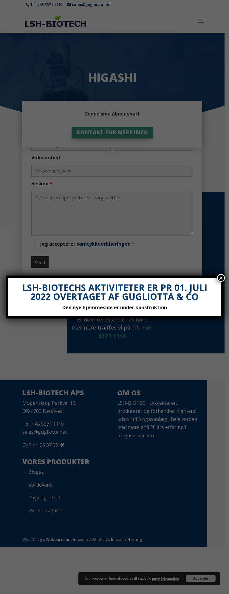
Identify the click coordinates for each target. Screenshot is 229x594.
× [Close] (221, 278)
